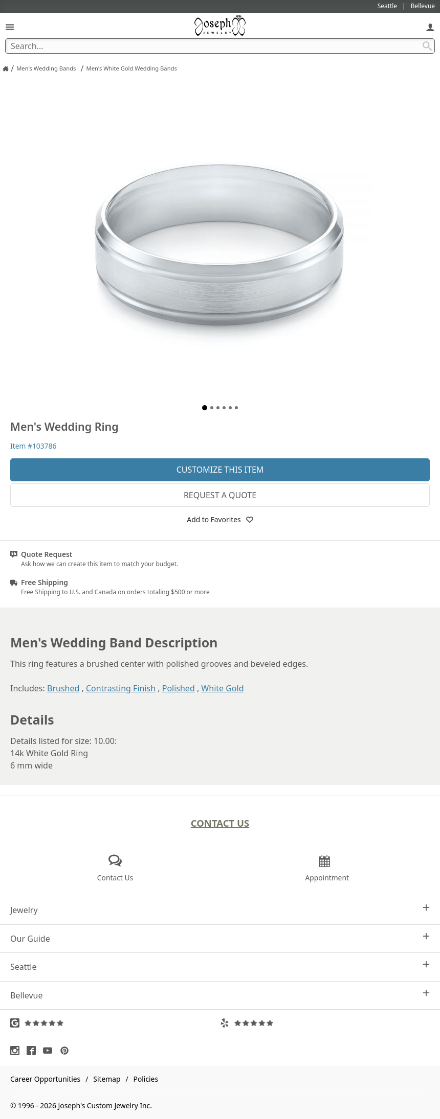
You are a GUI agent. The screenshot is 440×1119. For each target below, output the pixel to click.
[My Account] (430, 26)
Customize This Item (220, 469)
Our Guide (220, 938)
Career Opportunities (45, 1079)
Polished (178, 688)
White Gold (222, 688)
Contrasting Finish (121, 688)
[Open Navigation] (9, 26)
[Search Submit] (427, 46)
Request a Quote (220, 495)
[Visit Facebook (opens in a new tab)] (34, 1050)
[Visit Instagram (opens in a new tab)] (17, 1050)
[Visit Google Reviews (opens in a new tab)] (115, 1023)
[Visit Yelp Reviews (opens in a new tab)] (325, 1023)
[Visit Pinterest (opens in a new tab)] (67, 1050)
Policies (146, 1079)
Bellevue (220, 995)
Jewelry (220, 910)
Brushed (63, 688)
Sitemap (106, 1079)
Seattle (220, 966)
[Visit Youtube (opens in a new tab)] (50, 1050)
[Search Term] (220, 46)
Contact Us (220, 823)
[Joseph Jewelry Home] (6, 68)
